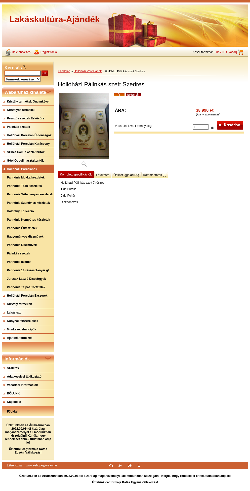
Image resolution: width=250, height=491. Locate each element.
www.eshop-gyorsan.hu (41, 465)
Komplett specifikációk (76, 174)
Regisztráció (49, 52)
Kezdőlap (64, 71)
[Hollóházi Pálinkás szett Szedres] (84, 131)
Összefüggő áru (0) (126, 175)
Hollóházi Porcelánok (88, 71)
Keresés (13, 67)
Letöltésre (102, 175)
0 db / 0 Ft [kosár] (225, 52)
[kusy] (201, 127)
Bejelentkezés (21, 52)
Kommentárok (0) (155, 175)
